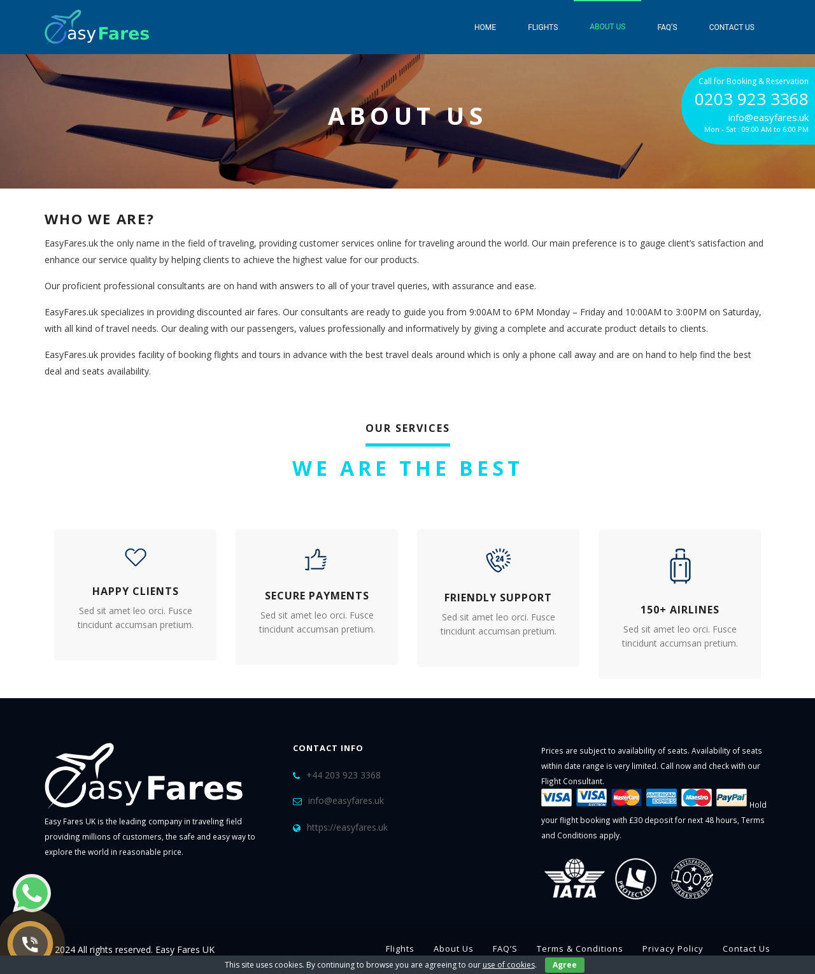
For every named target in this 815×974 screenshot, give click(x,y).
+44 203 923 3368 (343, 775)
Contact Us (732, 27)
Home (485, 27)
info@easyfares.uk (346, 800)
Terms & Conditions (580, 948)
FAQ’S (667, 27)
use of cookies (509, 964)
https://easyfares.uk (347, 827)
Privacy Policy (673, 948)
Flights (543, 27)
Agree (565, 964)
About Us (607, 26)
